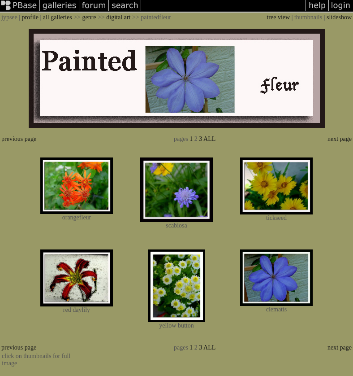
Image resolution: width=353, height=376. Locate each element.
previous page (18, 139)
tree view (278, 17)
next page (339, 139)
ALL (209, 139)
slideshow (339, 17)
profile (30, 17)
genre (89, 17)
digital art (118, 17)
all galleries (57, 17)
